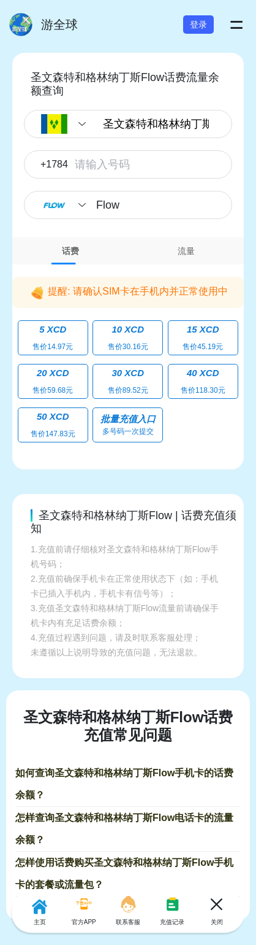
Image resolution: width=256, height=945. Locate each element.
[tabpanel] (128, 357)
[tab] (70, 250)
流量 (186, 251)
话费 (70, 251)
